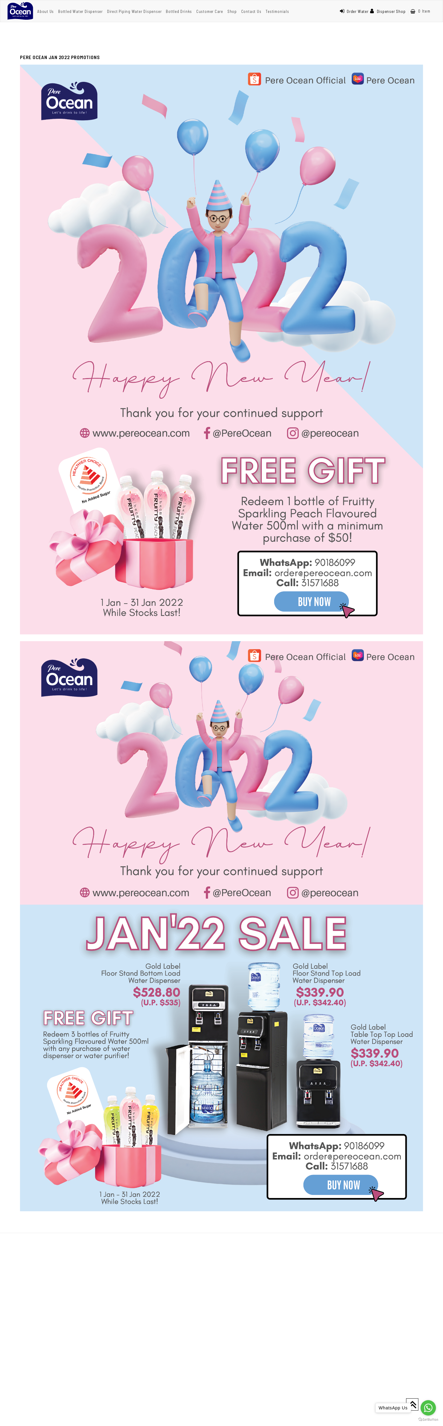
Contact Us (251, 11)
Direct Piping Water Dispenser (134, 11)
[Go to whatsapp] (428, 1408)
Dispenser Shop (388, 11)
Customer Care (209, 11)
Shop (232, 11)
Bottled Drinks (179, 11)
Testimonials (277, 11)
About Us (45, 11)
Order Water (354, 11)
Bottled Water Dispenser (80, 11)
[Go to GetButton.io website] (428, 1420)
